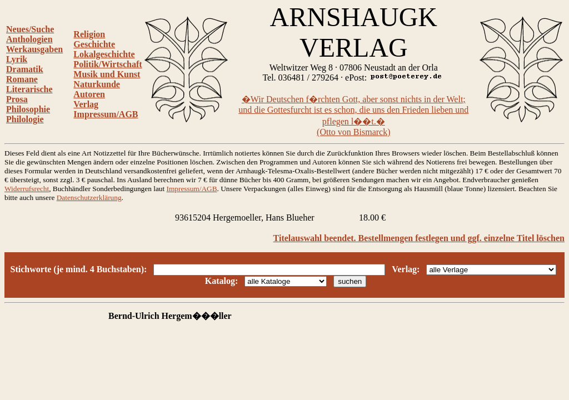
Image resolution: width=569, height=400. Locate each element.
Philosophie (28, 109)
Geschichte (94, 44)
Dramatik (24, 69)
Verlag (85, 104)
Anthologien (29, 39)
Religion (89, 34)
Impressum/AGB (105, 114)
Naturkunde (96, 84)
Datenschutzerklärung (89, 197)
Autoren (89, 94)
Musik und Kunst (106, 74)
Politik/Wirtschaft (107, 64)
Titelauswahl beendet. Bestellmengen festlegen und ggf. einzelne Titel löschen (419, 238)
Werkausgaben (34, 49)
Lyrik (16, 59)
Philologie (25, 119)
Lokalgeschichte (103, 54)
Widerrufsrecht (26, 188)
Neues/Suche (30, 29)
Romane (22, 79)
